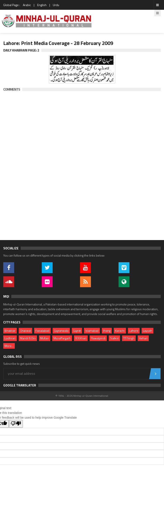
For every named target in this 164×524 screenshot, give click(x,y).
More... (9, 345)
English (42, 5)
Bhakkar (10, 330)
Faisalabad (42, 330)
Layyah (147, 330)
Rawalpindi (98, 338)
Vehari (143, 338)
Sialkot (114, 338)
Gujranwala (61, 330)
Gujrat (77, 330)
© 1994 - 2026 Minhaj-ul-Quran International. (82, 396)
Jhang (106, 330)
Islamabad (92, 330)
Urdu (56, 5)
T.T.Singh (128, 338)
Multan (44, 338)
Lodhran (10, 338)
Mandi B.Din (28, 338)
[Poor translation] (16, 424)
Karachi (120, 330)
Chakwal (25, 330)
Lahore (133, 330)
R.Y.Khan (80, 338)
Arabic (27, 5)
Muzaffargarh (62, 338)
